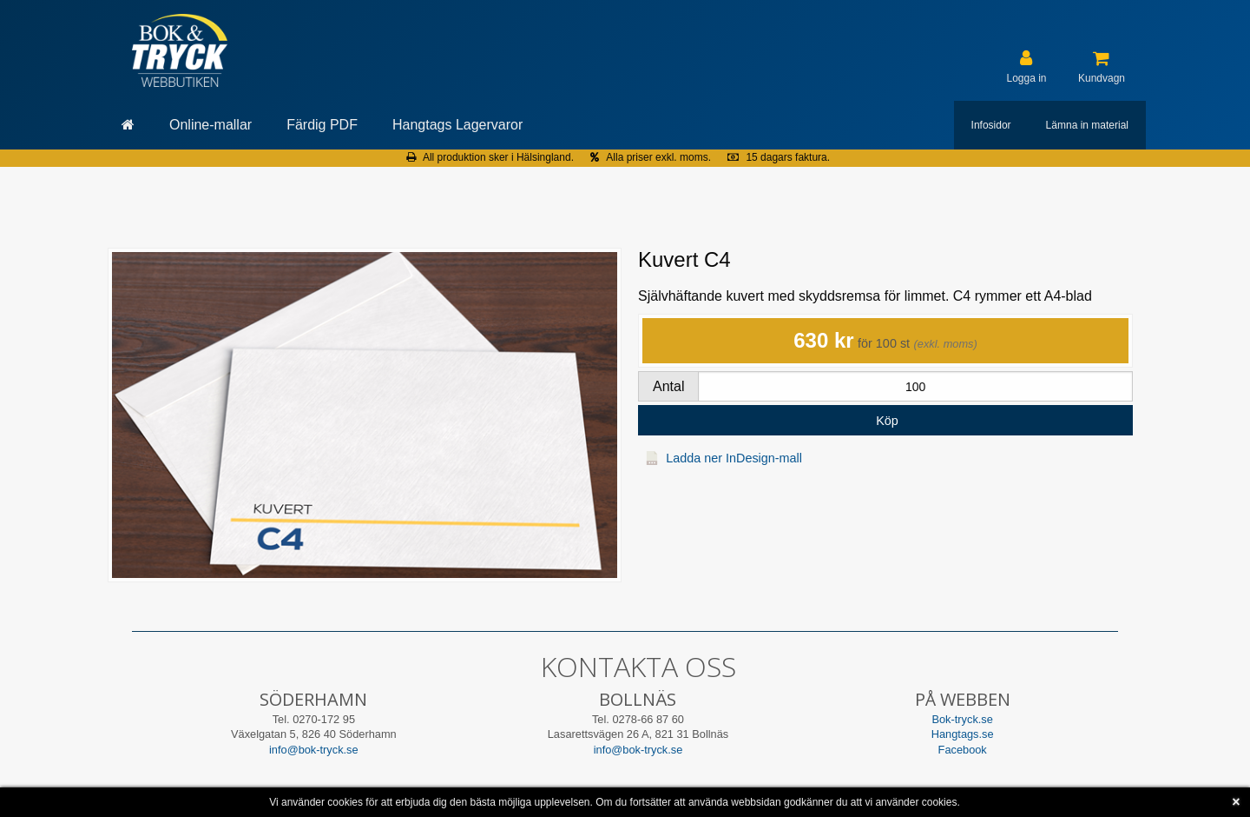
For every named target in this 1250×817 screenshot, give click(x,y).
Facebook (962, 749)
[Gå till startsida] (128, 125)
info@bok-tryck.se (314, 749)
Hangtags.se (962, 734)
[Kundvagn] (1101, 67)
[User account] (1026, 67)
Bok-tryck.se (961, 719)
